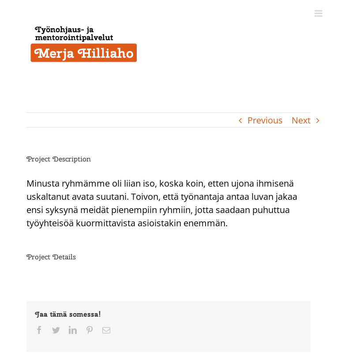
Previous (265, 120)
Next (301, 120)
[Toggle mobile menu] (319, 13)
